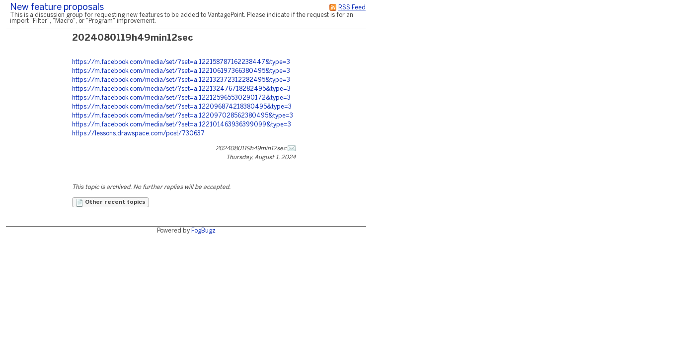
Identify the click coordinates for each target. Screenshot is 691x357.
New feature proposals (57, 7)
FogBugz (203, 231)
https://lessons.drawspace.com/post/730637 (138, 133)
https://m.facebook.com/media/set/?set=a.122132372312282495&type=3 (181, 80)
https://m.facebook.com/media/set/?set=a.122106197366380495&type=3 (181, 71)
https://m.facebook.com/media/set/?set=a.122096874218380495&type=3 (182, 107)
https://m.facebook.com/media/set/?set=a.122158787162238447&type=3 (181, 62)
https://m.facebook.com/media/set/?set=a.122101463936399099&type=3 (181, 124)
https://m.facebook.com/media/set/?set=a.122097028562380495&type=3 (182, 116)
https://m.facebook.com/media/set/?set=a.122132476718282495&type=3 (181, 89)
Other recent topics (111, 203)
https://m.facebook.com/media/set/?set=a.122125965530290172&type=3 (181, 98)
